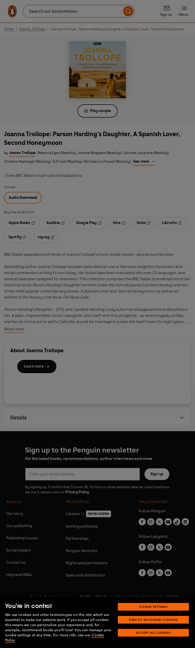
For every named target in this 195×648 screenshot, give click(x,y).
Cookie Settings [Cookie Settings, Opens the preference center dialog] (153, 607)
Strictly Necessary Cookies (153, 620)
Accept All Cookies (153, 633)
